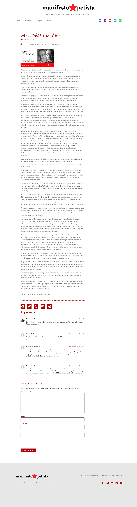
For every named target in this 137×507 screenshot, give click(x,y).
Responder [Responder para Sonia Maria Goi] (28, 327)
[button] (23, 306)
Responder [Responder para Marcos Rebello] (28, 359)
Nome (23, 416)
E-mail (24, 424)
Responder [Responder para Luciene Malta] (28, 340)
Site (22, 432)
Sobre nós (28, 20)
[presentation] (35, 443)
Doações (39, 21)
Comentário (26, 392)
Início (18, 21)
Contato (48, 21)
